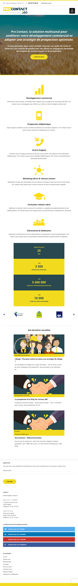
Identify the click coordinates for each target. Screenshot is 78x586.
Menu (72, 11)
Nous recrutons (7, 567)
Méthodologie (7, 562)
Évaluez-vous (6, 559)
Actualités (6, 564)
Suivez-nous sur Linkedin (17, 534)
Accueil (5, 557)
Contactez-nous (46, 3)
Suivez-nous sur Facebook (17, 545)
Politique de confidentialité (10, 574)
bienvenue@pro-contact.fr (15, 3)
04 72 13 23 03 (14, 517)
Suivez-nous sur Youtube (17, 539)
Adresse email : (7, 470)
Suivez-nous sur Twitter (16, 529)
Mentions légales (8, 572)
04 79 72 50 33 (33, 3)
